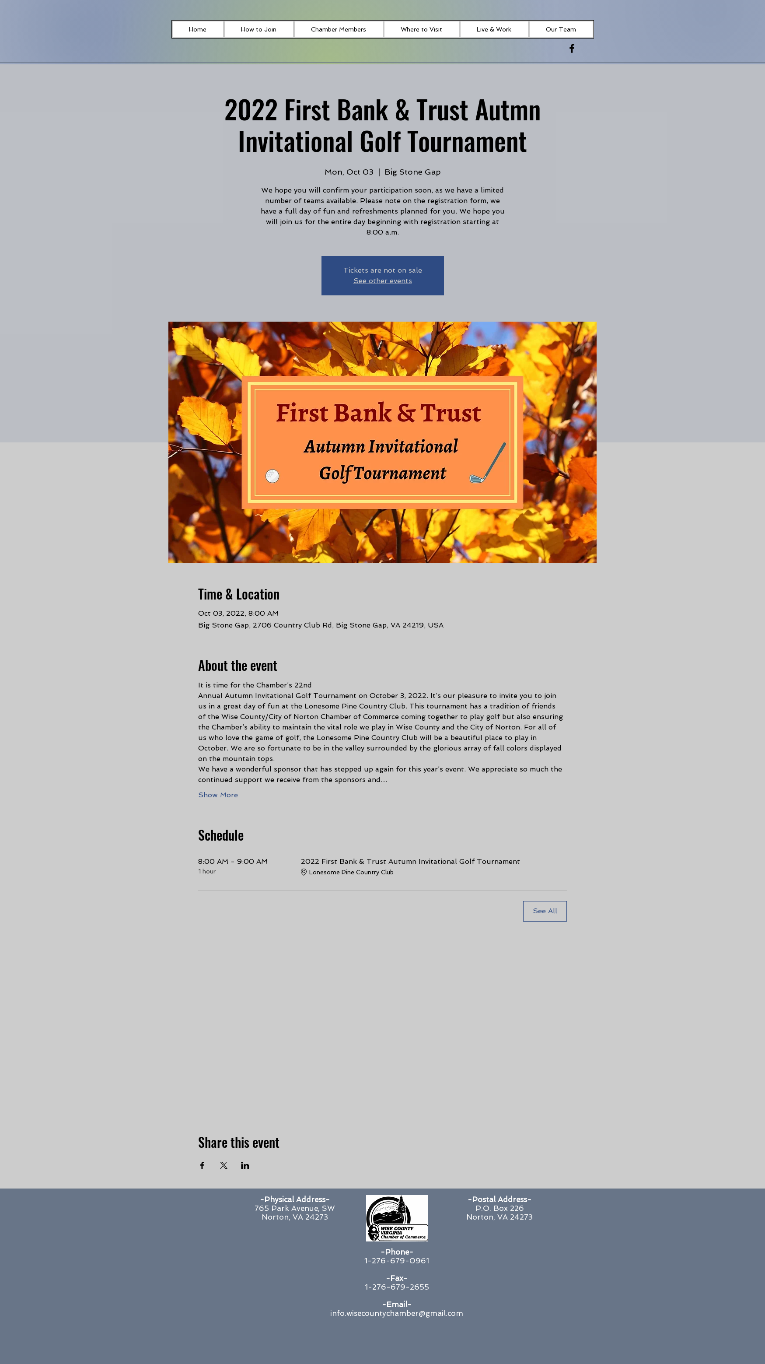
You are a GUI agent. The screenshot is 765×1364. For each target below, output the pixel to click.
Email (396, 1304)
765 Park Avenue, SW (295, 1208)
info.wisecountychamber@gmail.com (396, 1313)
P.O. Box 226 (499, 1208)
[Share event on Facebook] (202, 1165)
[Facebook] (572, 48)
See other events (382, 281)
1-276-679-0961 (396, 1260)
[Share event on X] (224, 1165)
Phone (397, 1252)
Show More (218, 795)
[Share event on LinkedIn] (245, 1165)
